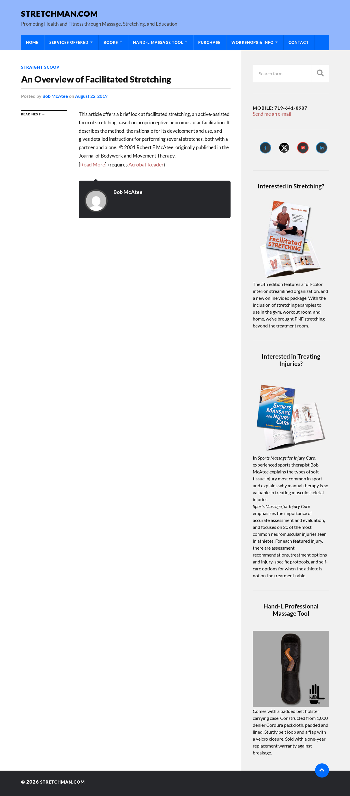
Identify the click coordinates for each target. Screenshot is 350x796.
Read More (92, 164)
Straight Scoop (40, 67)
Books (111, 42)
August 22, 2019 (91, 96)
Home (32, 42)
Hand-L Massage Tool (158, 42)
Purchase (209, 42)
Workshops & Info (252, 42)
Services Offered (69, 42)
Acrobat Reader (145, 164)
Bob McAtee (55, 96)
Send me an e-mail (271, 113)
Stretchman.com (59, 13)
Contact (299, 42)
